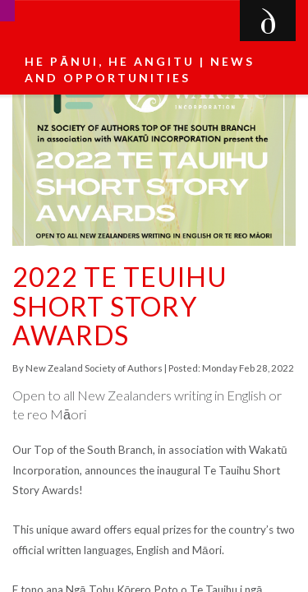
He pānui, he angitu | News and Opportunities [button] (140, 69)
